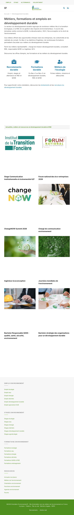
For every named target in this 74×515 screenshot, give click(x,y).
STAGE (16, 2)
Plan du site (35, 506)
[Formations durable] (37, 61)
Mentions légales (45, 506)
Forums (6, 492)
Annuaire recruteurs (10, 477)
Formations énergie (10, 454)
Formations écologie (10, 448)
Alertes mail (43, 510)
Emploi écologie (9, 389)
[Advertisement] (37, 106)
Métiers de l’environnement (12, 480)
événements (45, 85)
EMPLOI (8, 2)
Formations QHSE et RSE (12, 460)
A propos (22, 506)
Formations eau (9, 451)
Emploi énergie (8, 395)
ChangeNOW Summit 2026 (15, 229)
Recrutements (33, 510)
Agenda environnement (11, 489)
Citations (28, 506)
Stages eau (7, 422)
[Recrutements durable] (14, 61)
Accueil (6, 14)
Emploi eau (7, 392)
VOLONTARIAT (38, 2)
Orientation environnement (12, 483)
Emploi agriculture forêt (11, 405)
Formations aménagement (12, 463)
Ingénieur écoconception (14, 281)
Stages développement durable (14, 431)
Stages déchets (9, 428)
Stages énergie (9, 425)
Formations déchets (10, 457)
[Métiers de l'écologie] (60, 61)
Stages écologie (9, 418)
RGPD (53, 506)
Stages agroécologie (10, 434)
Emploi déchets (9, 398)
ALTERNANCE (25, 2)
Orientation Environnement (19, 504)
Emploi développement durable (14, 402)
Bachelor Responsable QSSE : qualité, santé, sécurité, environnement (16, 335)
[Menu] (5, 8)
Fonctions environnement (12, 486)
